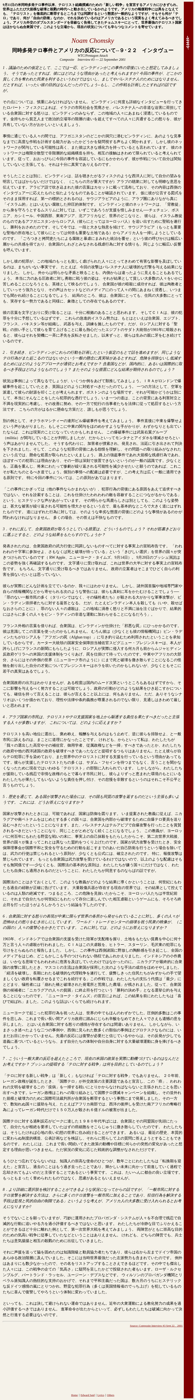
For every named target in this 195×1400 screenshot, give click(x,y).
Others (110, 1395)
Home (74, 1395)
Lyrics (101, 1395)
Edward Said (88, 1395)
